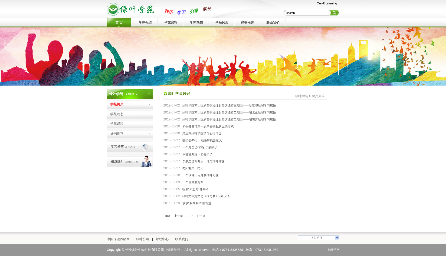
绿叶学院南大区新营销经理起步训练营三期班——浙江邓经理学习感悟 (229, 105)
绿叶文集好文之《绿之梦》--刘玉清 (206, 196)
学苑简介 (116, 104)
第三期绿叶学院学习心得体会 (202, 133)
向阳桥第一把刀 (192, 168)
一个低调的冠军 (192, 182)
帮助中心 (162, 239)
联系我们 (181, 239)
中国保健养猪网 (118, 239)
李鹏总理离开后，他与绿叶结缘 (203, 161)
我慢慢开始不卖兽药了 (197, 154)
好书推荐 (116, 133)
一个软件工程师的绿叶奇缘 (200, 175)
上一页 (178, 216)
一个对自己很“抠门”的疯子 (200, 147)
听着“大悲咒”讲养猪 (195, 189)
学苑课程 (116, 124)
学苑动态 (116, 114)
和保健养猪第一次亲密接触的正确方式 (208, 126)
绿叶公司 (142, 239)
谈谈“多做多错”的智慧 (197, 203)
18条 (167, 216)
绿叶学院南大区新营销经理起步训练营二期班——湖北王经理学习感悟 (229, 112)
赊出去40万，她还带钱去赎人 (202, 140)
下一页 (200, 216)
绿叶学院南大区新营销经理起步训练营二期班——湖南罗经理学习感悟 (229, 119)
